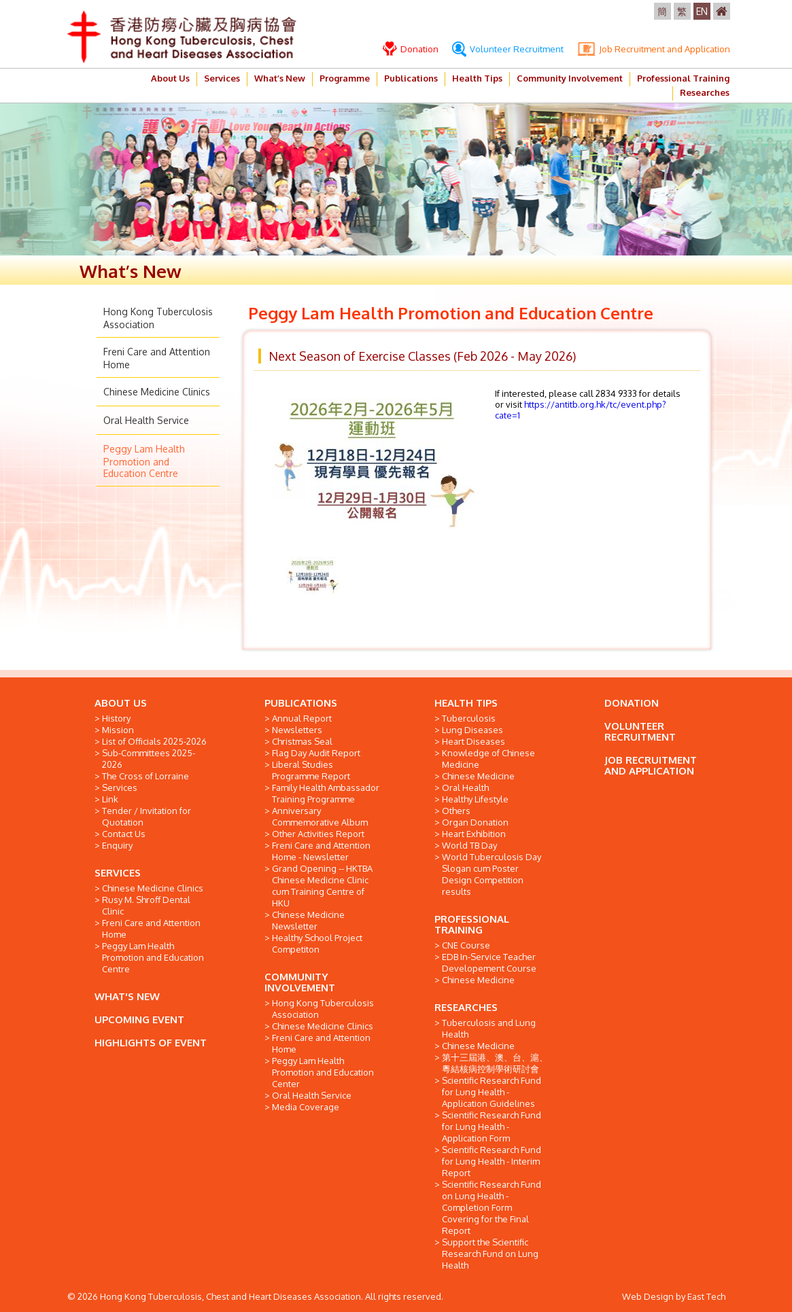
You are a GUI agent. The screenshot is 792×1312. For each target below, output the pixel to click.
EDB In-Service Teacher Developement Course (489, 962)
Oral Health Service (146, 420)
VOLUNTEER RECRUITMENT (640, 731)
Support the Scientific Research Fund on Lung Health (490, 1254)
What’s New (279, 78)
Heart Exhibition (474, 833)
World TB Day (469, 845)
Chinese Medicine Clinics (156, 391)
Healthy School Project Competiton (317, 943)
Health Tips (477, 78)
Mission (118, 729)
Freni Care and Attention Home (151, 928)
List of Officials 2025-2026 (154, 741)
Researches (704, 92)
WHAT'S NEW (127, 996)
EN (702, 11)
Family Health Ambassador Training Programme (325, 793)
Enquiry (117, 845)
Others (456, 810)
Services (222, 78)
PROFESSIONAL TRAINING (471, 924)
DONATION (631, 702)
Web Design (648, 1296)
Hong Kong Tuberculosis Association (323, 1008)
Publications (411, 78)
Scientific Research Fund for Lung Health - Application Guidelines (491, 1092)
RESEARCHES (466, 1007)
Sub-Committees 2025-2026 (148, 758)
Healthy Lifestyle (475, 799)
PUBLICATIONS (300, 702)
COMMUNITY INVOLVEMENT (299, 982)
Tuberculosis (469, 718)
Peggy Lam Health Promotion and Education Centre (144, 461)
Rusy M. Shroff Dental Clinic (146, 905)
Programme (345, 78)
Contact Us (123, 833)
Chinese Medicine (478, 775)
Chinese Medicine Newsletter (308, 920)
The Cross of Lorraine (145, 775)
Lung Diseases (472, 729)
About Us (170, 78)
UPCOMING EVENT (139, 1019)
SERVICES (117, 872)
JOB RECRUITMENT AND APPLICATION (650, 765)
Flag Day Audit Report (316, 752)
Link (110, 799)
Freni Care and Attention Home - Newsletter (321, 851)
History (116, 718)
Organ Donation (475, 822)
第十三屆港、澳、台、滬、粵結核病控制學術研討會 (495, 1063)
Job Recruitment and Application (653, 48)
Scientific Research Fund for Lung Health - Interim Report (491, 1161)
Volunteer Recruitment (508, 48)
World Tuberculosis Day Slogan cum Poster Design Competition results (491, 874)
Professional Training (683, 78)
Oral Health (465, 787)
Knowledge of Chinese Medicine (488, 758)
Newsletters (297, 729)
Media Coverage (305, 1106)
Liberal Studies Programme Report (311, 770)
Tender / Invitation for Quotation (146, 816)
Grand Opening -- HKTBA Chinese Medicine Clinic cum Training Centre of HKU (322, 885)
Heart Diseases (473, 741)
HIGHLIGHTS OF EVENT (150, 1042)
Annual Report (302, 718)
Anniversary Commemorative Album (320, 816)
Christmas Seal (302, 741)
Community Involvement (570, 78)
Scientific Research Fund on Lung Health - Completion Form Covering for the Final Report (491, 1207)
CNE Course (466, 945)
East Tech (706, 1296)
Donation (410, 48)
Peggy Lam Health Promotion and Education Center (323, 1072)
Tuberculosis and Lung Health (489, 1028)
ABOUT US (120, 702)
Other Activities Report (318, 833)
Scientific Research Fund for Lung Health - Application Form (491, 1126)
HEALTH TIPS (466, 702)
